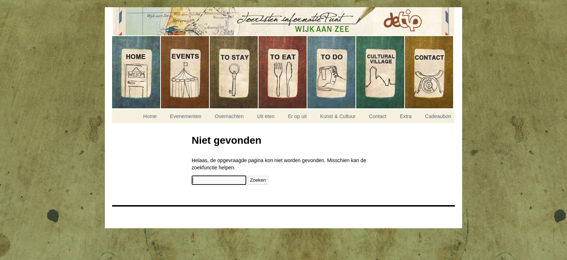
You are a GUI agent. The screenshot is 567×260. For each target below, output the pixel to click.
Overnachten (234, 72)
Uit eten (283, 72)
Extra (406, 116)
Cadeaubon (438, 116)
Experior (130, 219)
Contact (429, 72)
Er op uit (331, 72)
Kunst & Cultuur (380, 72)
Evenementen (185, 72)
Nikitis (130, 215)
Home (136, 72)
